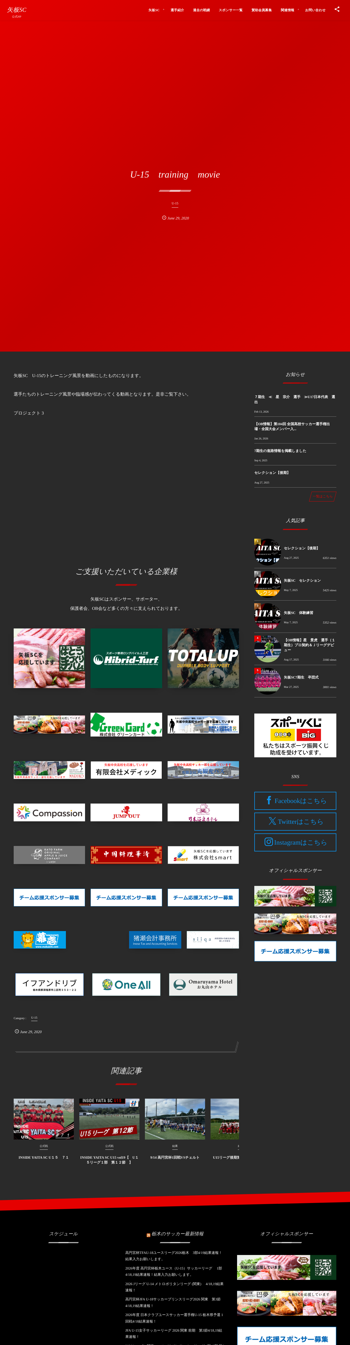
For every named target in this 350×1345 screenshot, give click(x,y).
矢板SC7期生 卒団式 (301, 677)
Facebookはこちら (301, 801)
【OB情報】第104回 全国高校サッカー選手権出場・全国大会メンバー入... (292, 426)
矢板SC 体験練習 (298, 613)
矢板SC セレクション (302, 580)
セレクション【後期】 (272, 473)
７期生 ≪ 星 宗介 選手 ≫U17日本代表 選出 (294, 399)
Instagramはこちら (300, 842)
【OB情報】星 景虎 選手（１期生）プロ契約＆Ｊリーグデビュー (309, 645)
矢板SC (17, 10)
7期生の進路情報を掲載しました (280, 451)
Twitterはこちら (300, 821)
